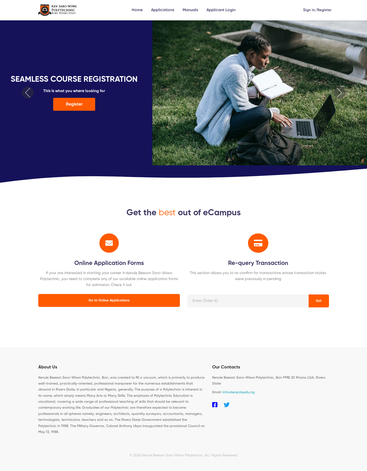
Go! (319, 301)
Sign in (309, 10)
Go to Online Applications (109, 300)
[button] (27, 92)
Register (324, 10)
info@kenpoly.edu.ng (238, 392)
